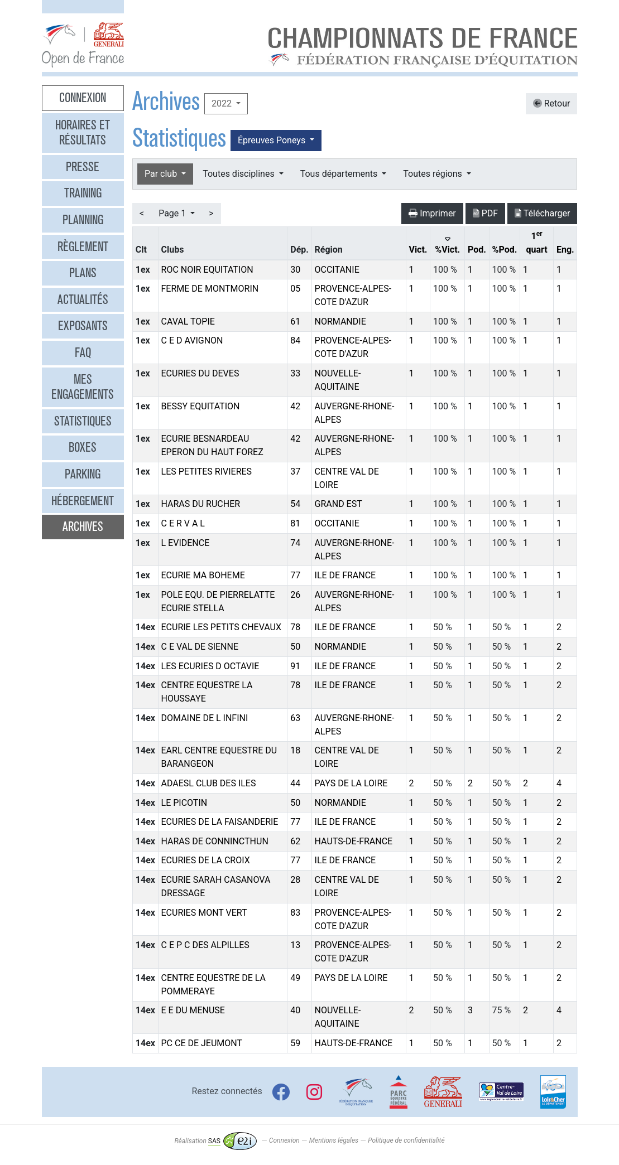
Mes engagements (82, 387)
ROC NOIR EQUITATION (207, 269)
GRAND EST (338, 504)
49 (295, 978)
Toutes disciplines (239, 173)
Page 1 (173, 213)
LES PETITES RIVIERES (206, 471)
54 (295, 504)
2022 (223, 103)
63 (295, 718)
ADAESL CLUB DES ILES (208, 783)
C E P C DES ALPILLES (205, 945)
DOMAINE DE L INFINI (204, 718)
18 (295, 750)
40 (295, 1010)
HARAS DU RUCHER (201, 504)
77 (295, 575)
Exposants (83, 325)
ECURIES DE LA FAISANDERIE (220, 821)
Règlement (82, 246)
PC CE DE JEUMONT (202, 1043)
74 (295, 543)
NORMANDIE (340, 321)
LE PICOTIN (184, 802)
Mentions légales (333, 1141)
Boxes (83, 447)
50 (295, 646)
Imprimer (432, 213)
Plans (83, 273)
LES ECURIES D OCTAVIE (210, 666)
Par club (162, 173)
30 (295, 269)
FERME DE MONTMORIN (210, 288)
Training (83, 193)
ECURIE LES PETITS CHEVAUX (221, 627)
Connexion (82, 97)
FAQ (83, 352)
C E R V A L (183, 523)
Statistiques (83, 421)
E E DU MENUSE (193, 1010)
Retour (551, 103)
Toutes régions (433, 173)
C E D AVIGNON (192, 340)
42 (295, 406)
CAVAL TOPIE (188, 321)
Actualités (82, 299)
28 (295, 879)
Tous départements (340, 173)
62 (295, 841)
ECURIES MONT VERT (204, 912)
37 (295, 471)
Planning (83, 220)
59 (295, 1043)
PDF (485, 213)
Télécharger (542, 213)
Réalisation (215, 1141)
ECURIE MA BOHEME (203, 575)
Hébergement (82, 501)
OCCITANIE (337, 269)
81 (295, 523)
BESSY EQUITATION (200, 406)
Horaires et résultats (82, 132)
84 (295, 340)
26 (295, 594)
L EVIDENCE (185, 543)
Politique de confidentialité (406, 1141)
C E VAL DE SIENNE (200, 646)
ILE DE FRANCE (345, 575)
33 (295, 373)
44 (295, 783)
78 (295, 627)
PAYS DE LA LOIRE (351, 783)
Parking (82, 474)
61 (295, 321)
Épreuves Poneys (273, 140)
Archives (83, 526)
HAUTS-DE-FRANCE (354, 841)
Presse (82, 167)
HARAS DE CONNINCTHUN (214, 841)
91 (295, 666)
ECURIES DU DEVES (200, 373)
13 (295, 945)
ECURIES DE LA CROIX (205, 860)
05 (295, 288)
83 (295, 912)
